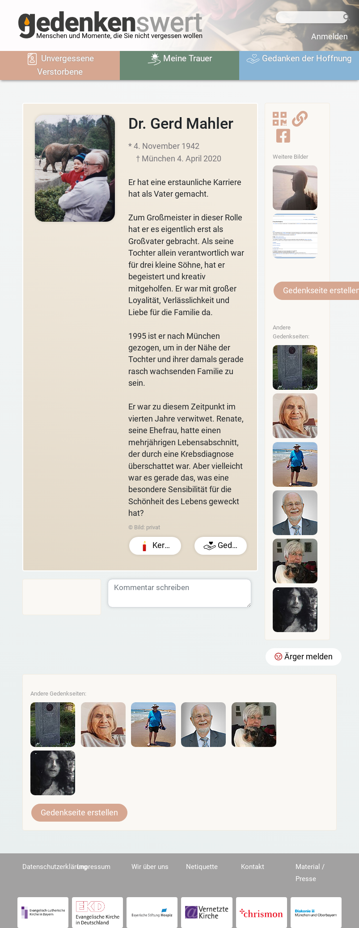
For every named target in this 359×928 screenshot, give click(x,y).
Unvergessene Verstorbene (59, 64)
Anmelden (329, 36)
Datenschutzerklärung (54, 867)
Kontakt (252, 867)
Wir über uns (150, 867)
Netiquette (202, 867)
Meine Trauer (180, 59)
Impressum (93, 867)
